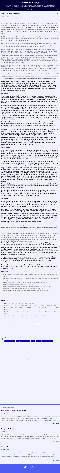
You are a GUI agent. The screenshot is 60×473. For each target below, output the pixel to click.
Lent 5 (38, 341)
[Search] (58, 3)
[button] (58, 13)
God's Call (4, 447)
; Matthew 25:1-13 (9, 341)
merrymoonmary (33, 470)
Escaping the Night (7, 429)
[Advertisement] (30, 390)
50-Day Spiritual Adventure (23, 341)
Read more (56, 424)
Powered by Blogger (30, 467)
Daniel (33, 341)
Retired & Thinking (30, 2)
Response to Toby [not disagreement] (13, 411)
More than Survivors (47, 341)
